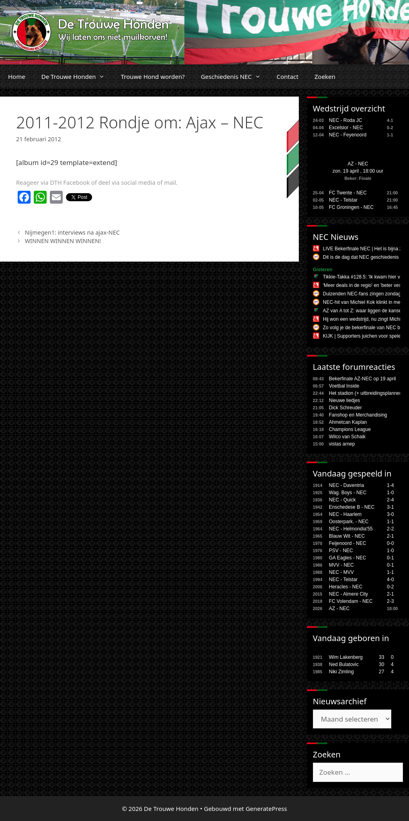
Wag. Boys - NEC (348, 492)
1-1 (390, 521)
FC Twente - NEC (348, 193)
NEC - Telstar (343, 200)
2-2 (390, 529)
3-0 (390, 514)
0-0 (390, 543)
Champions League (350, 429)
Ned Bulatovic (344, 664)
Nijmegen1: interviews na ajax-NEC (72, 232)
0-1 (390, 558)
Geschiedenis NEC (235, 76)
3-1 (390, 507)
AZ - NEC (357, 164)
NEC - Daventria (346, 485)
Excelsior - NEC (346, 127)
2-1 (390, 536)
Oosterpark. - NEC (349, 521)
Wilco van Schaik (347, 436)
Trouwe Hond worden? (153, 76)
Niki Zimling (341, 672)
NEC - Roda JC (345, 120)
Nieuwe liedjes (344, 400)
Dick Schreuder (345, 407)
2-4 (390, 500)
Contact (287, 76)
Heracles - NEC (345, 587)
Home (16, 76)
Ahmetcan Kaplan (348, 422)
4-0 (390, 579)
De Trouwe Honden (77, 76)
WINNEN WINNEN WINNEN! (63, 241)
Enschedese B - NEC (351, 507)
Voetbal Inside (344, 386)
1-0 (390, 492)
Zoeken (324, 76)
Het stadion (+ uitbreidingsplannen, (366, 393)
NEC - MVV (341, 572)
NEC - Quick (342, 500)
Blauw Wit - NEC (347, 536)
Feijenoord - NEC (347, 543)
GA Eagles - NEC (347, 558)
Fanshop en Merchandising (358, 415)
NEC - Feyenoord (347, 135)
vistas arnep (342, 444)
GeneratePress (266, 808)
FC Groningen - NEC (351, 207)
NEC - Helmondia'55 (351, 529)
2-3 (390, 601)
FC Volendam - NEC (351, 601)
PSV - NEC (341, 550)
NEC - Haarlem (345, 514)
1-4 (390, 485)
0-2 (390, 587)
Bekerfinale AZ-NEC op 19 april (362, 379)
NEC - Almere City (348, 594)
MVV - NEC (341, 565)
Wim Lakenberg (346, 657)
